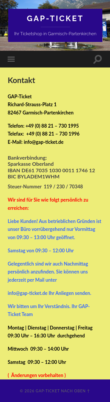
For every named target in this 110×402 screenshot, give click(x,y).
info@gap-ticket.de (44, 142)
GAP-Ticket (55, 18)
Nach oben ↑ (75, 391)
